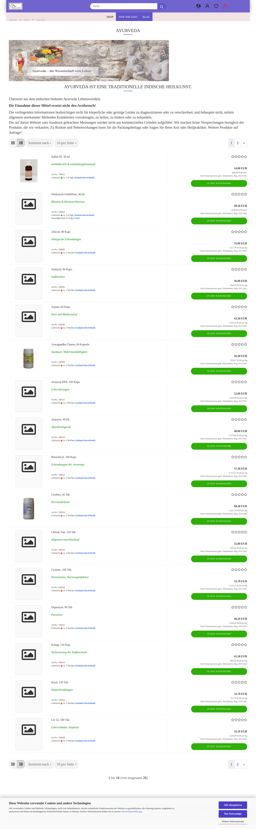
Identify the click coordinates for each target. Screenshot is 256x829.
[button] (207, 6)
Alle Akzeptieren (233, 805)
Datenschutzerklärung (131, 811)
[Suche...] (161, 6)
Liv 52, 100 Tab (60, 727)
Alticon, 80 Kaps (61, 239)
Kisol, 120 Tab (59, 689)
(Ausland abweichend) (84, 185)
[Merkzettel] (216, 6)
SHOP (109, 16)
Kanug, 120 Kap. (61, 652)
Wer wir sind (128, 16)
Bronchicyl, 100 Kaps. (64, 464)
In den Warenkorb (219, 191)
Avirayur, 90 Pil (60, 427)
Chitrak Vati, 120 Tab (63, 539)
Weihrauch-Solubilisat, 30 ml (68, 201)
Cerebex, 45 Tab (60, 502)
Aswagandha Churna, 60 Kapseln (70, 352)
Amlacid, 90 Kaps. (62, 276)
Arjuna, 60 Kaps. (61, 314)
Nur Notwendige (233, 813)
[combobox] (40, 150)
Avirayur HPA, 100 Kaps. (65, 389)
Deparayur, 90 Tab (61, 614)
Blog (146, 16)
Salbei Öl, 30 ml (60, 164)
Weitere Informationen (233, 821)
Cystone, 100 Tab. (61, 577)
